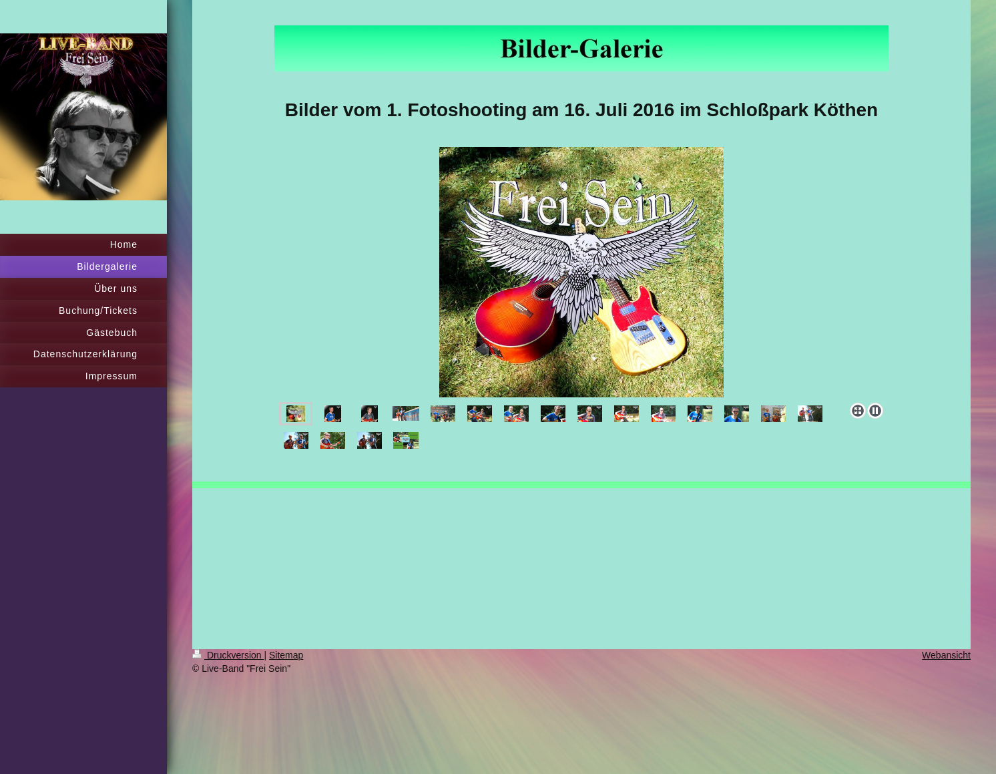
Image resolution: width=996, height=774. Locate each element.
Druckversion (228, 655)
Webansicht (946, 655)
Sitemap (286, 655)
